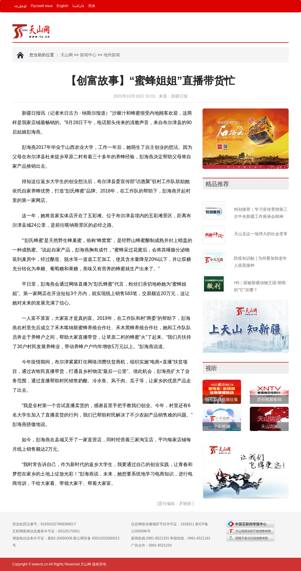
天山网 (67, 54)
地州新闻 (111, 54)
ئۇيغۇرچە (20, 6)
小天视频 (221, 426)
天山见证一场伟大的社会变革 (260, 233)
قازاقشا (78, 6)
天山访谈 (269, 426)
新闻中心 (88, 54)
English (62, 6)
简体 (91, 6)
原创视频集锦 (269, 399)
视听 (211, 368)
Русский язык (42, 6)
